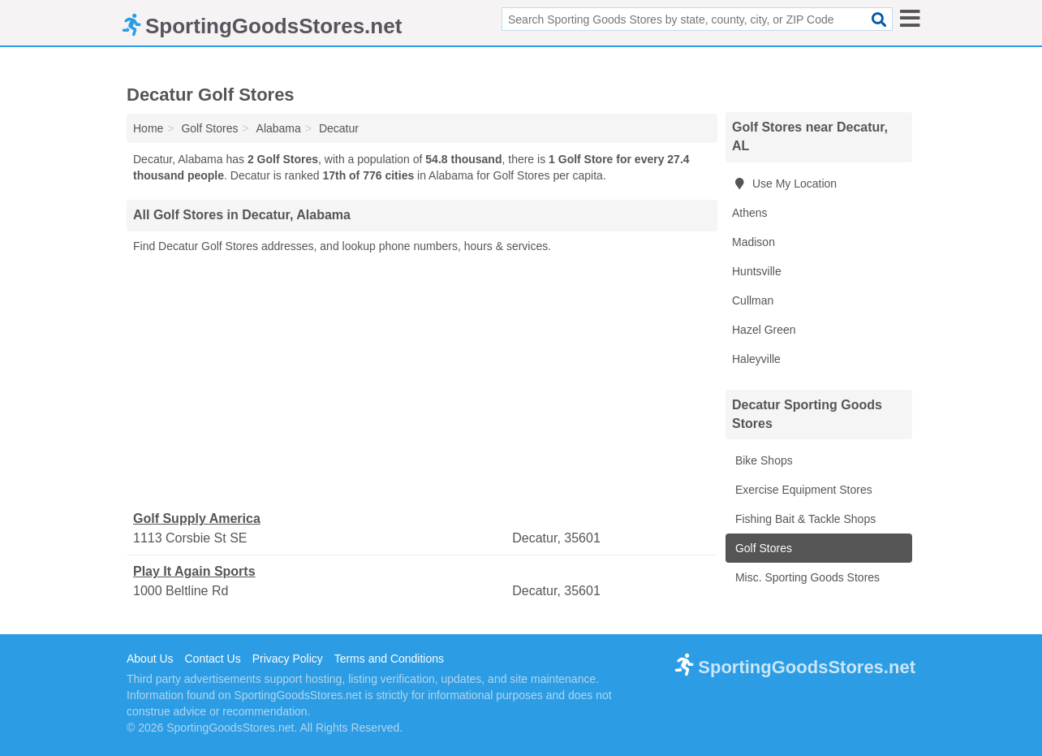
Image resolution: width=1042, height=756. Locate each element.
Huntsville (757, 271)
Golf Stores (762, 548)
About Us (150, 658)
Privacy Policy (287, 658)
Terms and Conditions (389, 658)
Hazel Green (764, 329)
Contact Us (212, 658)
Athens (750, 212)
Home (148, 128)
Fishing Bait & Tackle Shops (804, 518)
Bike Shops (762, 460)
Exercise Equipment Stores (802, 489)
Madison (753, 241)
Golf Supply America (196, 518)
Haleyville (756, 358)
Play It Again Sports (194, 571)
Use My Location (784, 183)
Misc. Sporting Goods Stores (806, 577)
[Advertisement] (422, 382)
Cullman (752, 300)
